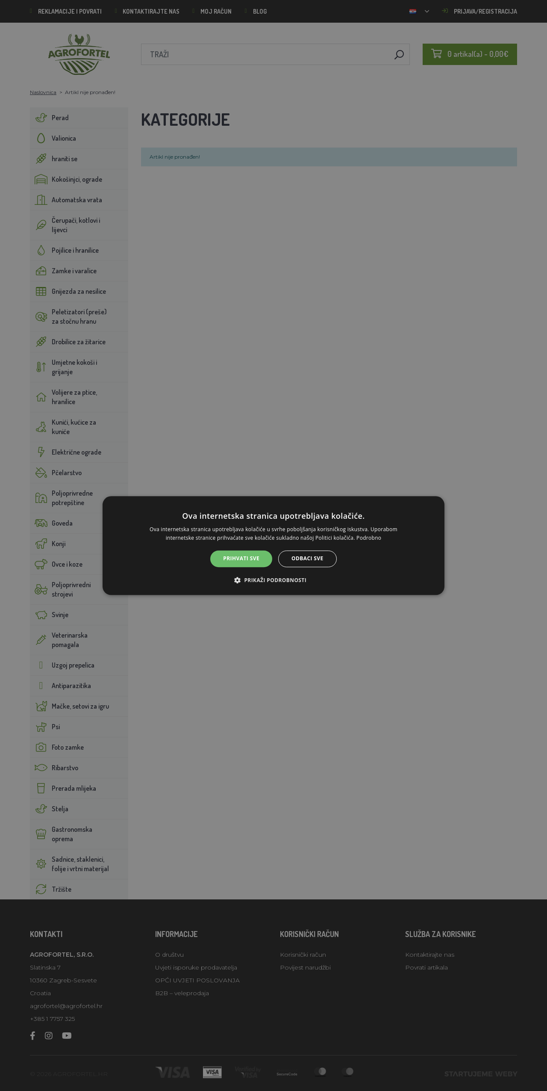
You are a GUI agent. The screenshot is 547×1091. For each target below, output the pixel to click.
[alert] (273, 545)
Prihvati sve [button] (241, 558)
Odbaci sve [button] (307, 558)
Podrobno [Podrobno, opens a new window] (368, 537)
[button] (273, 580)
